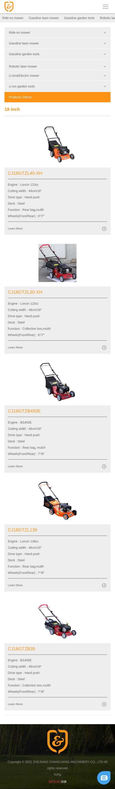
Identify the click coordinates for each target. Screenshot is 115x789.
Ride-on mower (12, 18)
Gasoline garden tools (79, 18)
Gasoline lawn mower (44, 18)
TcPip (57, 774)
